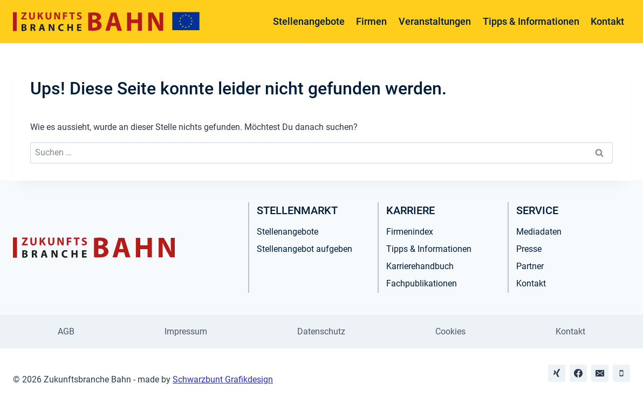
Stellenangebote (309, 21)
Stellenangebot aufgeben (304, 249)
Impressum (186, 331)
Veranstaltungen (435, 21)
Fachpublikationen (421, 283)
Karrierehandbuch (420, 266)
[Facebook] (578, 373)
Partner (530, 266)
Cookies (450, 331)
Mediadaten (539, 232)
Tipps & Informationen (531, 21)
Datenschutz (321, 331)
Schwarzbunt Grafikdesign (223, 379)
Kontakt (607, 21)
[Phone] (621, 373)
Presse (529, 249)
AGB (66, 331)
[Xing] (556, 373)
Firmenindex (409, 232)
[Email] (599, 373)
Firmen (371, 21)
